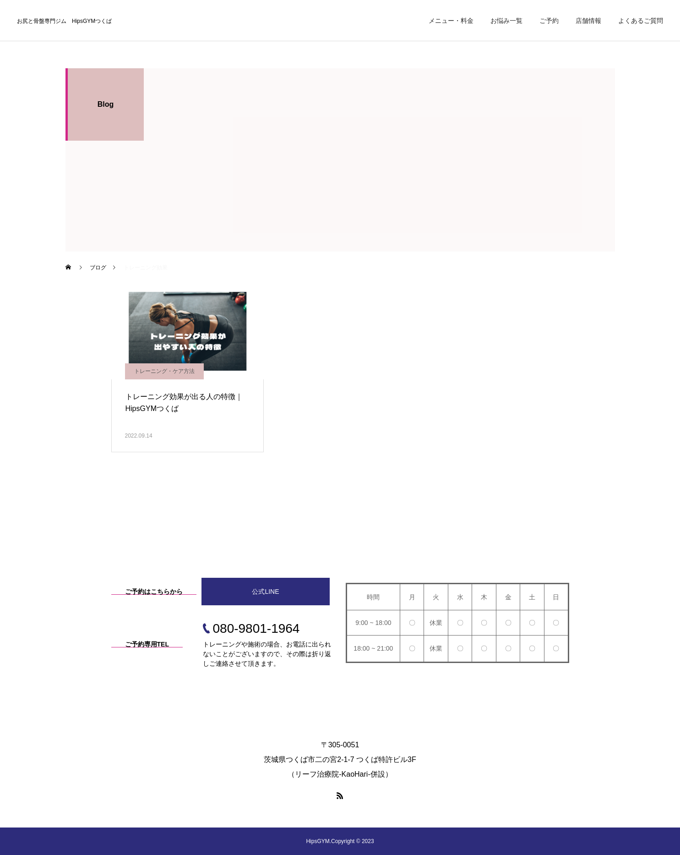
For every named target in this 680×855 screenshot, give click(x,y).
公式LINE (265, 591)
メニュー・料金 (451, 20)
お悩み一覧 (506, 20)
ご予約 (549, 20)
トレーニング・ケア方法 (164, 371)
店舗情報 (588, 20)
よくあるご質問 (640, 20)
